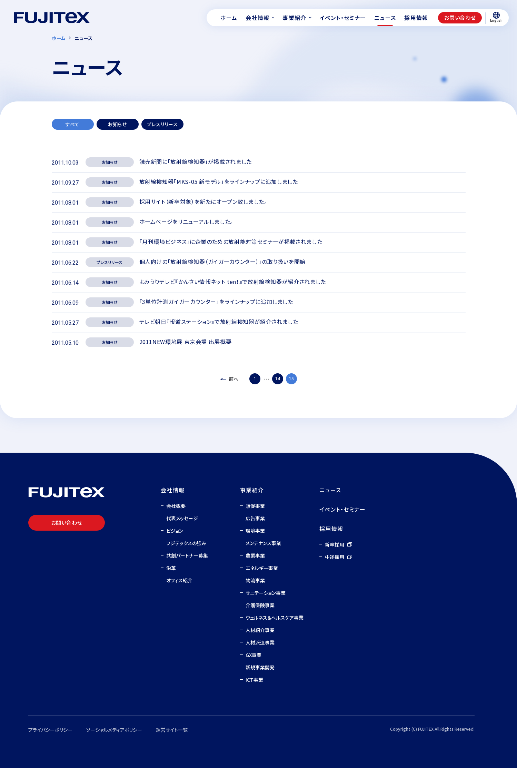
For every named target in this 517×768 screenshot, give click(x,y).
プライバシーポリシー (50, 729)
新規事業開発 (260, 667)
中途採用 (334, 556)
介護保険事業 (260, 605)
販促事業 (255, 505)
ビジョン (174, 530)
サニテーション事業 (266, 592)
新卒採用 (334, 544)
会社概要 (176, 505)
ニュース (330, 490)
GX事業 (253, 654)
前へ (233, 378)
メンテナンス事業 (263, 543)
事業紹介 (252, 490)
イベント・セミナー (342, 509)
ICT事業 (254, 679)
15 (291, 378)
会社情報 (173, 490)
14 (277, 378)
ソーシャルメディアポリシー (114, 729)
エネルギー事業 (262, 567)
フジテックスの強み (186, 543)
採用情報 (331, 528)
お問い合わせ (460, 17)
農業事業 (255, 555)
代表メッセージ (182, 518)
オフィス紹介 (179, 580)
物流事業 (255, 580)
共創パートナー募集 (187, 555)
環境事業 (255, 530)
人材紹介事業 (260, 630)
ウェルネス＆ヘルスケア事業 (275, 617)
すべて (73, 124)
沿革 (171, 567)
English (496, 17)
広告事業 (255, 518)
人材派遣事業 (260, 642)
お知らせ (117, 124)
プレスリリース (162, 124)
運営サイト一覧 (172, 729)
